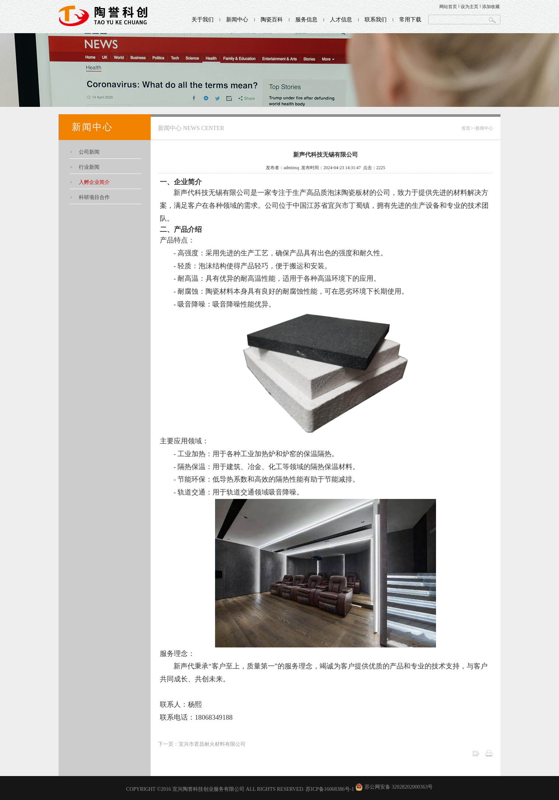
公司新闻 (89, 152)
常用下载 (410, 19)
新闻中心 (237, 19)
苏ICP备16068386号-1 (330, 789)
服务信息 (306, 19)
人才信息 (341, 19)
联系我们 (376, 19)
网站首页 (448, 6)
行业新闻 (89, 167)
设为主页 (469, 6)
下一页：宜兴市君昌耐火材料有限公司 (202, 744)
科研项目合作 (94, 197)
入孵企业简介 (94, 182)
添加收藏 (491, 6)
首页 (465, 128)
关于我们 (202, 19)
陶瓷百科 (272, 19)
